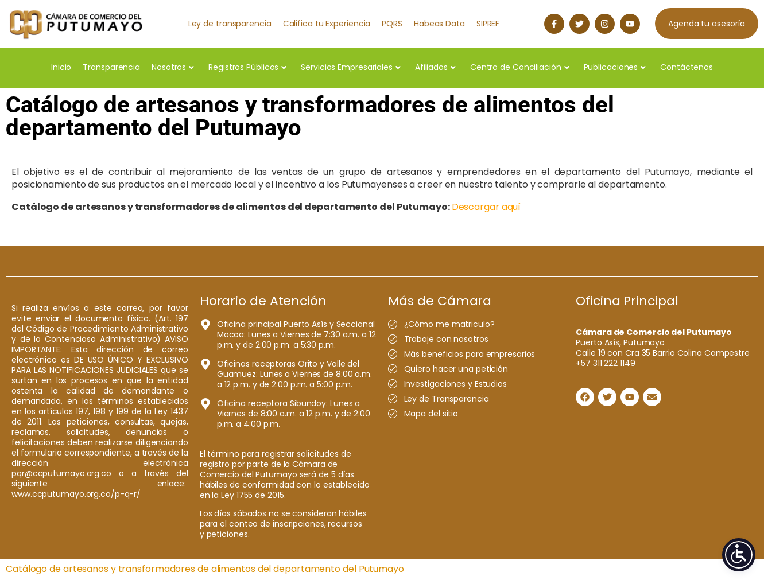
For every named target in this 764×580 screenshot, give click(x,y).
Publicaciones (615, 67)
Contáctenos (686, 67)
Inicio (61, 67)
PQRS (392, 23)
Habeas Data (439, 23)
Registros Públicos (247, 67)
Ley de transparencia (230, 23)
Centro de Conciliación (519, 67)
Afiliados (435, 67)
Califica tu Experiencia (327, 23)
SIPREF (487, 23)
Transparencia (111, 67)
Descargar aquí (486, 206)
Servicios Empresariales (351, 67)
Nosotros (173, 67)
